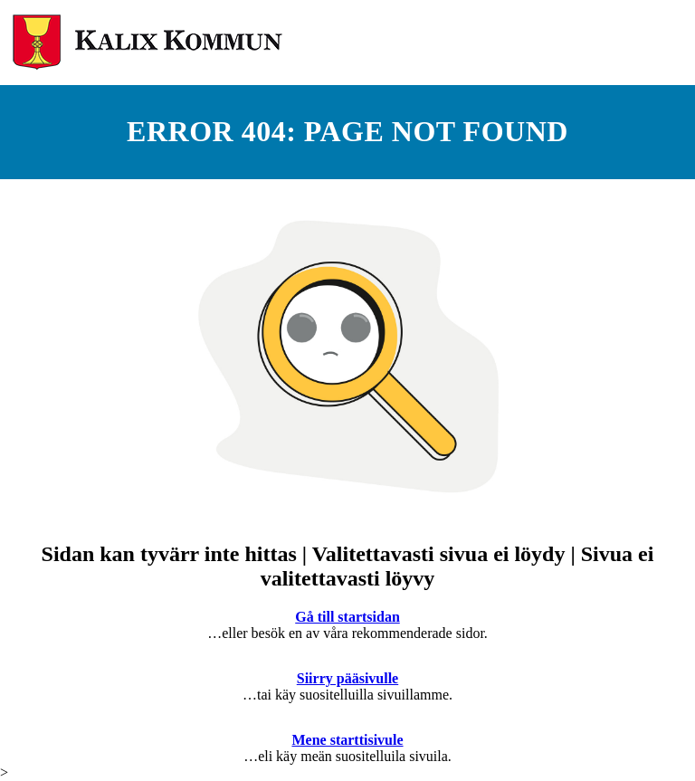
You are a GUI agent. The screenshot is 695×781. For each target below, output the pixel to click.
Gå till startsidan (347, 616)
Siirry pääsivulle (347, 678)
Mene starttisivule (347, 740)
